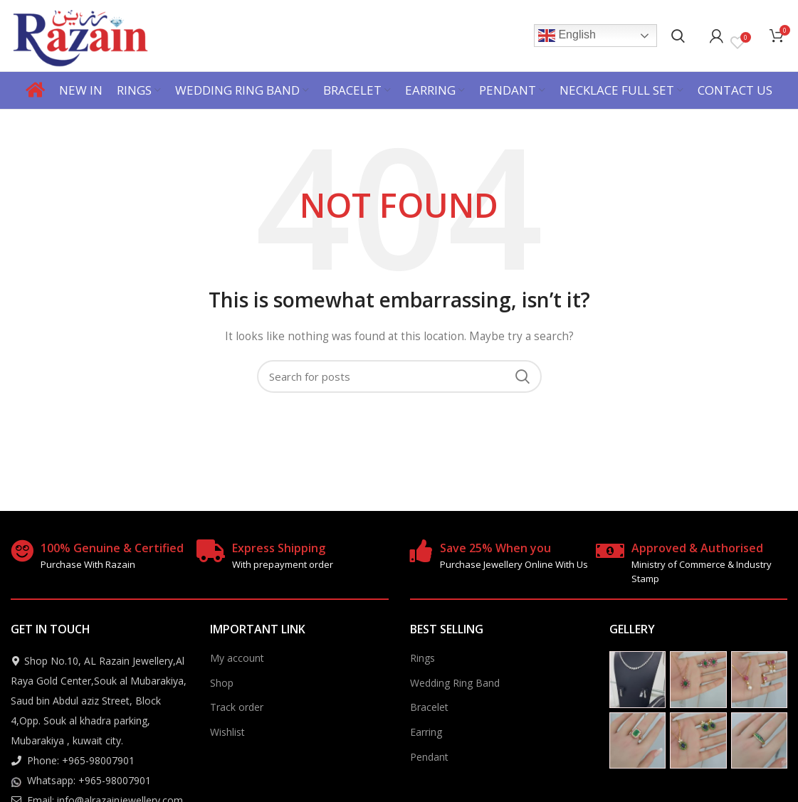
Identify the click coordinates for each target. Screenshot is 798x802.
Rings (422, 658)
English (567, 35)
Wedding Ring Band (455, 683)
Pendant (429, 757)
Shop (221, 683)
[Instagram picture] (637, 679)
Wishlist (227, 732)
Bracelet (429, 707)
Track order (236, 707)
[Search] (678, 35)
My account (237, 658)
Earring (426, 732)
